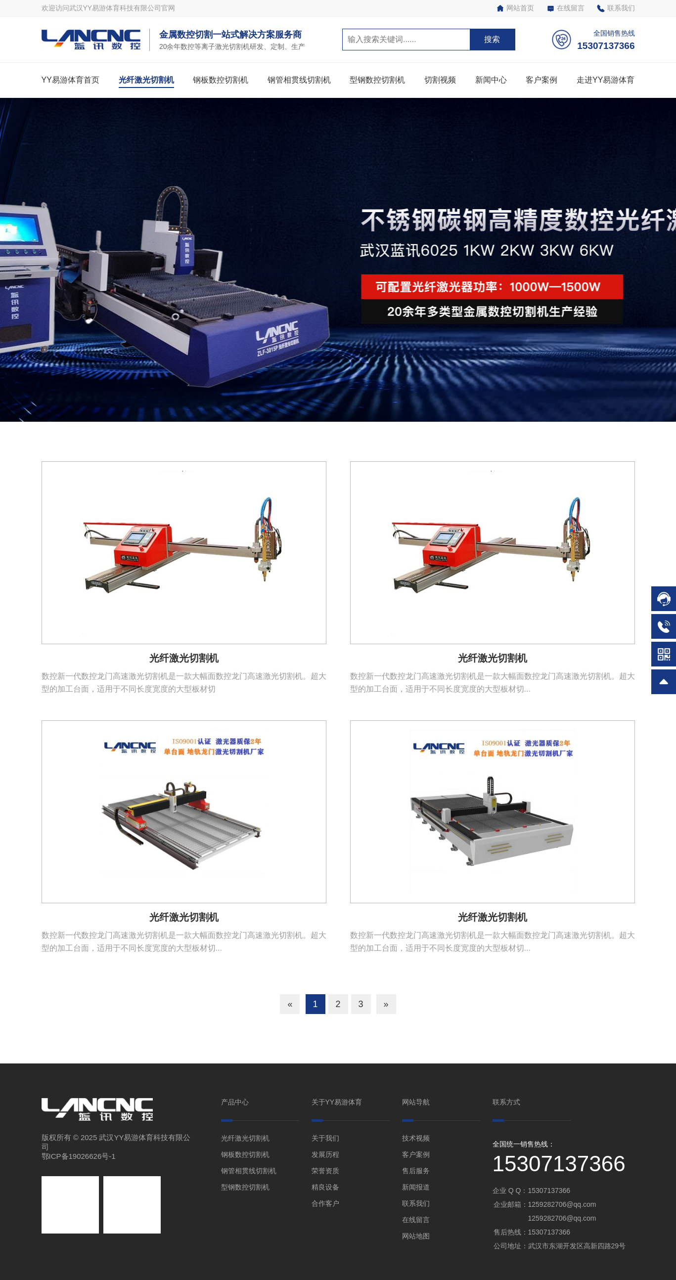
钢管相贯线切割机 (299, 80)
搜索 (492, 39)
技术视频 (416, 1138)
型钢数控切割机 (377, 80)
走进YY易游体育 (605, 80)
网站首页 (515, 8)
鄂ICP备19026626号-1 (79, 1156)
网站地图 (416, 1236)
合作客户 (325, 1203)
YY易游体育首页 (70, 80)
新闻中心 (491, 80)
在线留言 (565, 8)
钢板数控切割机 (220, 80)
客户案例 (541, 80)
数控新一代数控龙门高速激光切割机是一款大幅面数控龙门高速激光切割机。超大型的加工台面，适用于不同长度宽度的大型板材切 (184, 682)
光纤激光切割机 (146, 80)
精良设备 (325, 1187)
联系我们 (616, 8)
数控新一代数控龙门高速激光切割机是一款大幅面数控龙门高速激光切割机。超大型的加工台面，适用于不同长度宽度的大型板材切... (492, 682)
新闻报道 (416, 1187)
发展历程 (325, 1154)
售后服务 (416, 1171)
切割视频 (440, 80)
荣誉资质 (325, 1171)
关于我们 (325, 1138)
